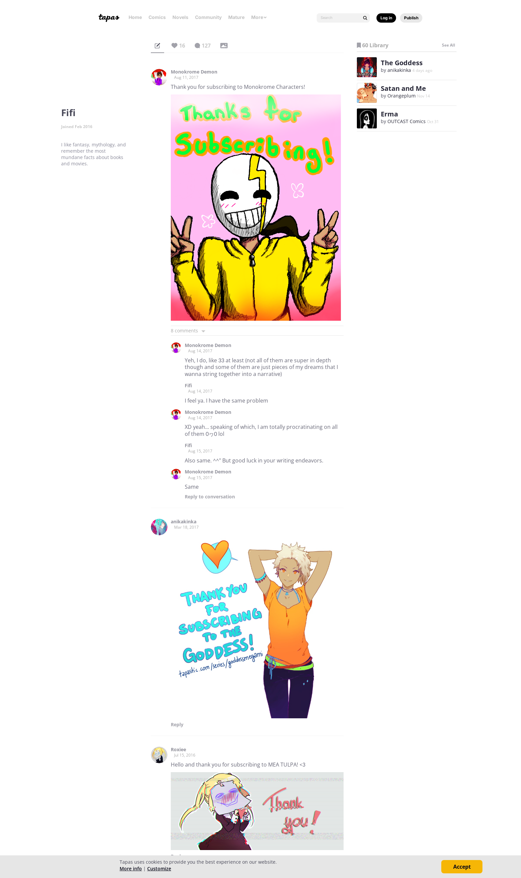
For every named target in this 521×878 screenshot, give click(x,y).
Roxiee (178, 750)
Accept (462, 866)
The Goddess (402, 62)
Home (135, 17)
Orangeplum (401, 95)
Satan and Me (403, 88)
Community (208, 17)
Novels (180, 17)
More (259, 17)
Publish (411, 17)
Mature (236, 17)
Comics (157, 17)
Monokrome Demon (194, 72)
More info (131, 868)
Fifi (188, 386)
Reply (210, 497)
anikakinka (183, 522)
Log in (386, 17)
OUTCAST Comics (406, 121)
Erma (389, 113)
